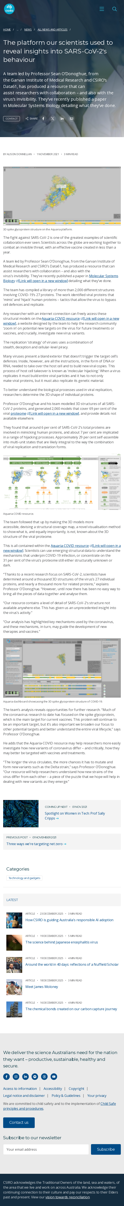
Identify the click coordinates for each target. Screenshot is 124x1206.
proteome (45, 413)
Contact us (19, 1122)
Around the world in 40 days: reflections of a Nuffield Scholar (72, 964)
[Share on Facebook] (43, 118)
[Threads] (44, 1076)
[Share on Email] (71, 118)
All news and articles (53, 29)
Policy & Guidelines (66, 1095)
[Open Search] (114, 9)
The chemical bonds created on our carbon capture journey (71, 1009)
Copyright (76, 1088)
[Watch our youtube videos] (54, 1076)
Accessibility (53, 1088)
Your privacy (96, 1095)
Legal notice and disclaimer (24, 1095)
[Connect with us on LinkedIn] (25, 1076)
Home (7, 29)
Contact (12, 118)
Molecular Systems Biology (60, 278)
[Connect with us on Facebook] (6, 1076)
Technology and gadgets (24, 878)
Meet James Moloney (41, 986)
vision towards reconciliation (67, 1197)
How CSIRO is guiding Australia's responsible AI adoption (69, 920)
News (28, 29)
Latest (12, 900)
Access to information (20, 1088)
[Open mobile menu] (101, 9)
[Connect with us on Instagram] (16, 1076)
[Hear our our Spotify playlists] (35, 1076)
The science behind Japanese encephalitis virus (61, 942)
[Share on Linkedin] (62, 118)
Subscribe (106, 1149)
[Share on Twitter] (52, 118)
